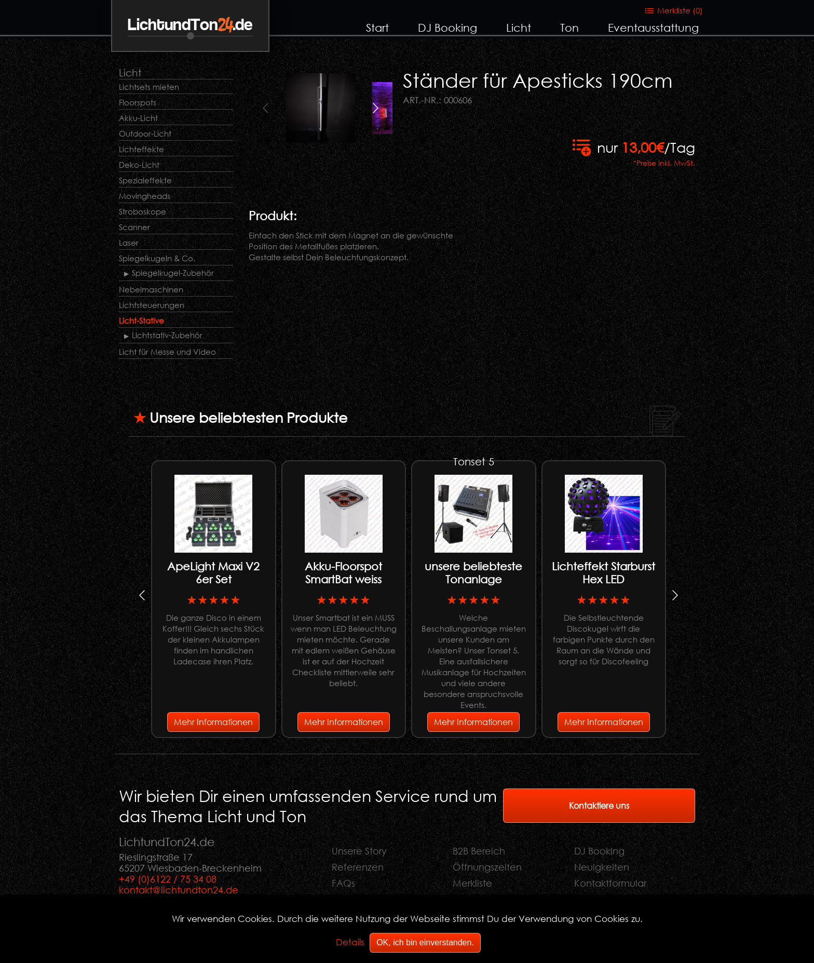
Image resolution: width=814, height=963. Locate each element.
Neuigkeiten (601, 867)
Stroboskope (142, 211)
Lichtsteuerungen (151, 305)
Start (377, 27)
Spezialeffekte (145, 180)
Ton (569, 27)
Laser (129, 242)
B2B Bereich (479, 851)
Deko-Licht (139, 164)
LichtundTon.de (190, 25)
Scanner (134, 227)
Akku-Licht (138, 118)
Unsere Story (359, 851)
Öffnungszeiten (487, 867)
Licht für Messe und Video (167, 351)
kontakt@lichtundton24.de (178, 889)
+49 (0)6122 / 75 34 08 (167, 879)
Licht (518, 27)
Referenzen (358, 867)
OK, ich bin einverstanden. (425, 942)
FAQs (343, 883)
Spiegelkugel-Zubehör (173, 273)
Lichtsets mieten (149, 87)
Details (350, 942)
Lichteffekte (141, 149)
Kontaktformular (610, 883)
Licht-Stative (141, 320)
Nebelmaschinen (151, 289)
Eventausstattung (653, 27)
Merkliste (472, 883)
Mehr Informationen (213, 721)
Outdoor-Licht (145, 133)
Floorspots (137, 102)
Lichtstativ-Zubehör (167, 335)
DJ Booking (447, 27)
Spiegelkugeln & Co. (157, 258)
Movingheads (144, 196)
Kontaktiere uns (599, 805)
